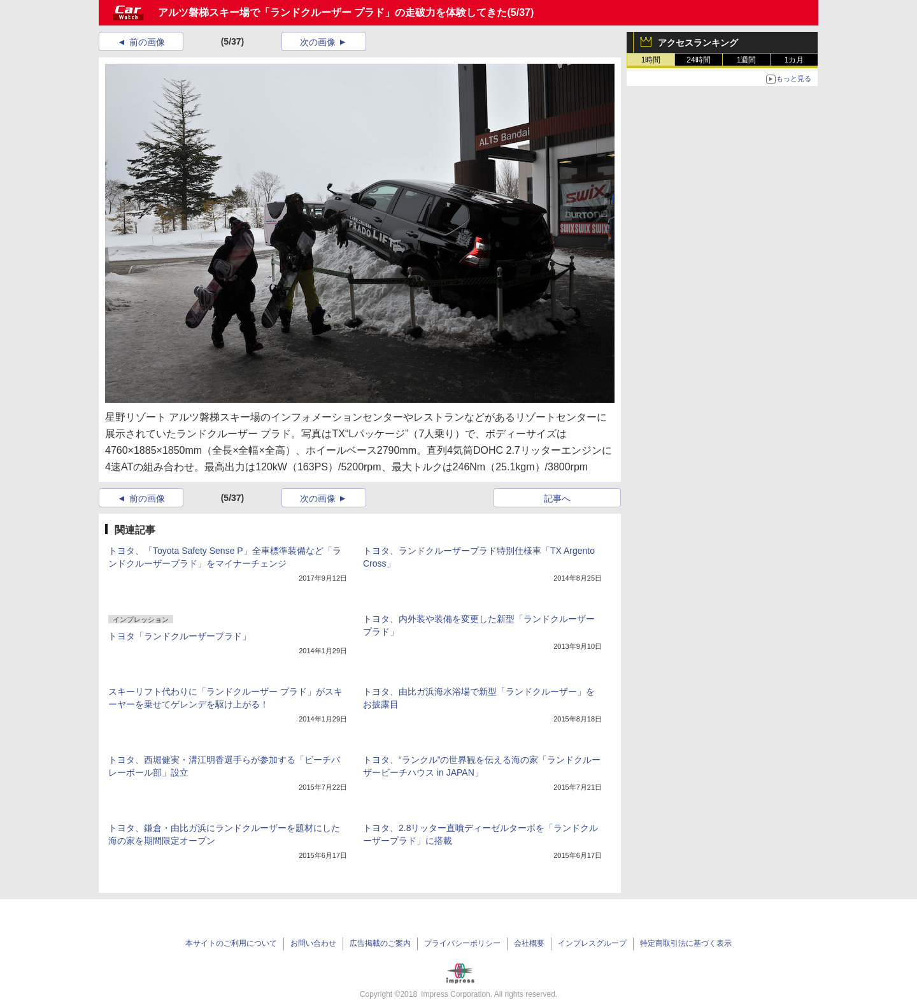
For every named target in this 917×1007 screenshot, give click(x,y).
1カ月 (794, 59)
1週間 (747, 59)
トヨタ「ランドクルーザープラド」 (179, 636)
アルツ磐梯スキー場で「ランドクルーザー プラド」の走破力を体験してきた (332, 12)
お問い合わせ (313, 943)
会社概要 (529, 943)
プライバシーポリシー (462, 943)
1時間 (651, 59)
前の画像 (147, 42)
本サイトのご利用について (231, 943)
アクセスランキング (698, 43)
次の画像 (318, 42)
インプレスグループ (592, 943)
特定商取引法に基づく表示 (686, 943)
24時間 (698, 59)
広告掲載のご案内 (380, 943)
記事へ (557, 498)
